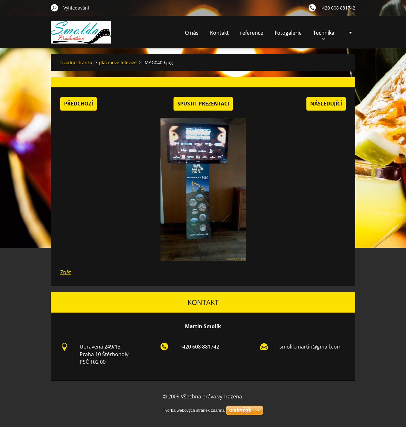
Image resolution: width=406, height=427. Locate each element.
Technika (324, 34)
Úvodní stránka (76, 62)
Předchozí (78, 103)
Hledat (54, 7)
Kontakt (219, 32)
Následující (326, 103)
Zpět (65, 272)
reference (251, 32)
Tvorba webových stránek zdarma (194, 410)
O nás (192, 32)
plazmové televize (118, 62)
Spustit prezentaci (203, 103)
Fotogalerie (288, 32)
